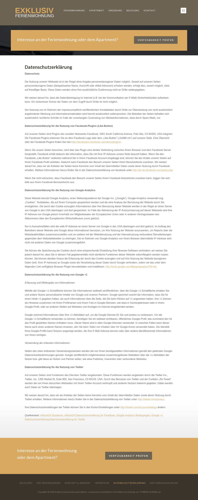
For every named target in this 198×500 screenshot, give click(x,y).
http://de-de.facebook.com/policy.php (153, 170)
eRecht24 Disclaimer (51, 415)
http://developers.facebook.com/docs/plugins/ (96, 142)
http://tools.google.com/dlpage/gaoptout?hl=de (130, 266)
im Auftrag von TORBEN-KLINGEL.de (143, 492)
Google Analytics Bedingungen (133, 415)
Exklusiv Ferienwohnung (34, 12)
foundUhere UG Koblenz (112, 492)
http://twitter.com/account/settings (138, 407)
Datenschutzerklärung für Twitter (67, 419)
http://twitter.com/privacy (151, 399)
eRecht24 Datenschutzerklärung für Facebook (89, 415)
